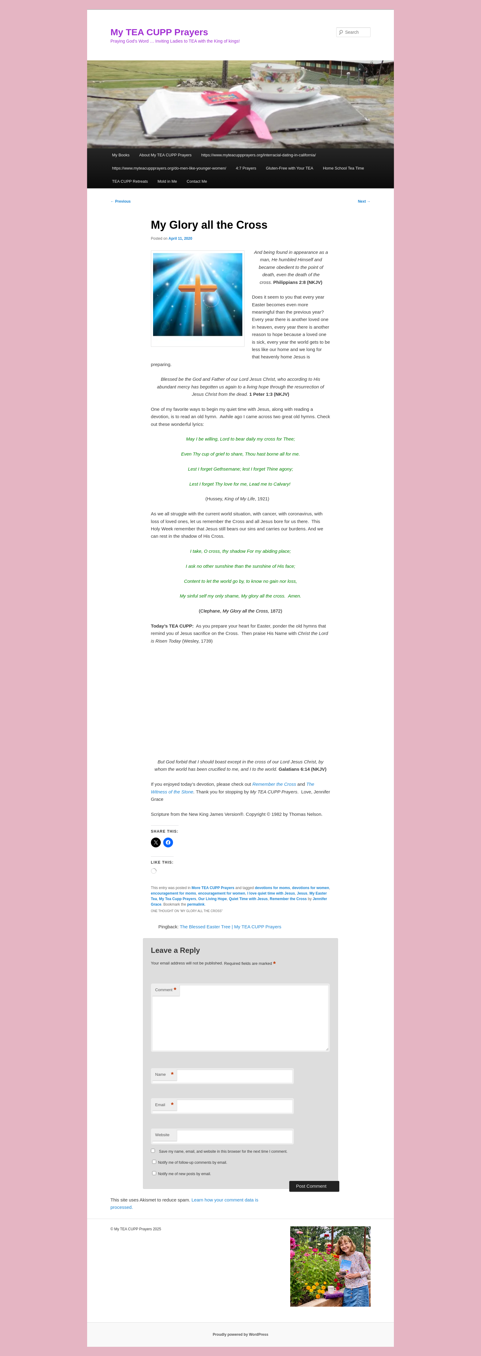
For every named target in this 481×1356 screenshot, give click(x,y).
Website (162, 1135)
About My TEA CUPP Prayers (165, 155)
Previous (120, 201)
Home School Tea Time (343, 168)
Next (364, 201)
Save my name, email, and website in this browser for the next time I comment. (223, 1151)
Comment (165, 990)
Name (164, 1074)
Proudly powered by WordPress (240, 1334)
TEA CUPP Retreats (130, 181)
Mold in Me (167, 181)
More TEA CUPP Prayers (213, 888)
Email (164, 1105)
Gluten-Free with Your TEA (289, 168)
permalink (196, 904)
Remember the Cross (274, 784)
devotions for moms (272, 888)
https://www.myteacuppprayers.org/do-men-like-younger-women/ (169, 168)
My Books (120, 155)
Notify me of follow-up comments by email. (192, 1162)
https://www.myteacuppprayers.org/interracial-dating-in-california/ (258, 155)
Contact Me (197, 181)
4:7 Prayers (246, 168)
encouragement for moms (173, 893)
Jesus (302, 893)
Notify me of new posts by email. (184, 1174)
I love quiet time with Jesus (271, 893)
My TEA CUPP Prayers (159, 32)
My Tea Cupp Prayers (177, 899)
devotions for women (310, 888)
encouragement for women (221, 893)
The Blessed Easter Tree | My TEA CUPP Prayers (230, 926)
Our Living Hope (212, 899)
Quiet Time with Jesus (248, 899)
